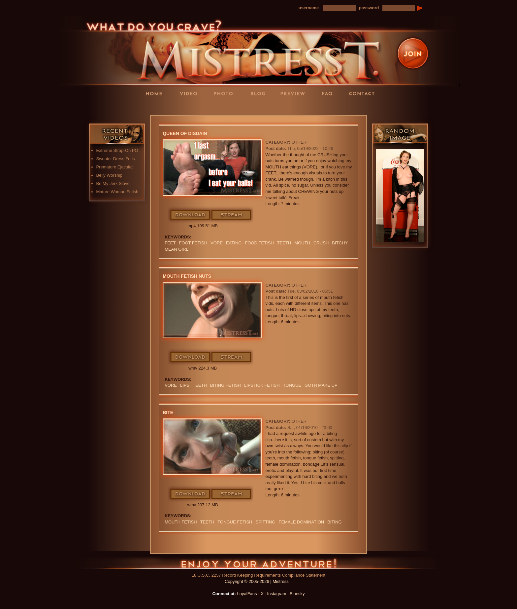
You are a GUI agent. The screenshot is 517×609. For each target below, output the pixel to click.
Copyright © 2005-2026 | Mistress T (258, 581)
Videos (190, 93)
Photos (225, 93)
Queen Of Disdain (185, 133)
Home (156, 93)
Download (190, 215)
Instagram (276, 593)
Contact (363, 93)
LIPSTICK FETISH (262, 385)
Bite (168, 412)
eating (234, 242)
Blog (259, 93)
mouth (302, 242)
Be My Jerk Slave (113, 183)
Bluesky (297, 593)
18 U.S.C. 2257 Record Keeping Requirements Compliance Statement (258, 575)
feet (170, 242)
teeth (284, 242)
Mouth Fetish (181, 521)
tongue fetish (234, 521)
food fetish (259, 242)
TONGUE (292, 385)
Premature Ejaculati (115, 166)
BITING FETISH (225, 385)
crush (321, 242)
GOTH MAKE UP (321, 385)
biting (334, 521)
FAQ (329, 93)
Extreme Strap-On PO (117, 150)
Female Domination (301, 521)
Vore (216, 242)
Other (299, 142)
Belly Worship (109, 175)
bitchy (340, 242)
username (309, 7)
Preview (294, 93)
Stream (231, 215)
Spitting (265, 521)
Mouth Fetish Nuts (187, 276)
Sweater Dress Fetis (115, 158)
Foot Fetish (193, 242)
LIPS (184, 385)
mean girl (176, 249)
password (369, 7)
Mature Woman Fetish (117, 191)
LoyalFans (191, 107)
